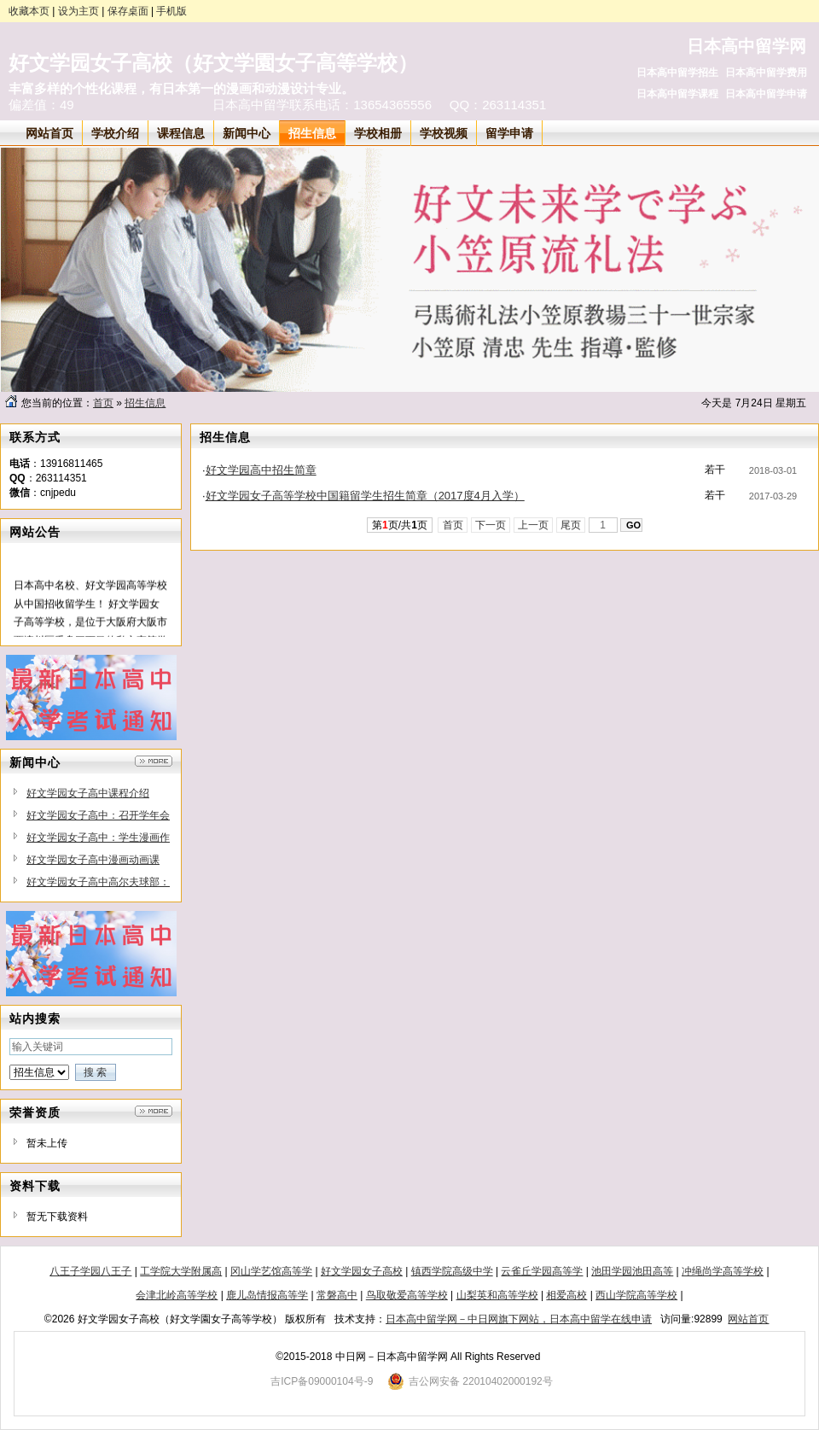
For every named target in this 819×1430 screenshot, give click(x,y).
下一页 (491, 525)
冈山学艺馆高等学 (271, 1271)
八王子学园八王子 (90, 1271)
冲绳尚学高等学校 (723, 1271)
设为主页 (78, 11)
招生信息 (145, 403)
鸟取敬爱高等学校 (407, 1295)
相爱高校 (566, 1295)
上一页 (533, 525)
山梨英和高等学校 (497, 1295)
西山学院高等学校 (636, 1295)
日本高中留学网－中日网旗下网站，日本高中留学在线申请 (519, 1319)
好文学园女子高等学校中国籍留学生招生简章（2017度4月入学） (365, 495)
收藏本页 (29, 11)
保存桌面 (127, 11)
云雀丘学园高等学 (542, 1271)
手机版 (171, 11)
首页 (103, 403)
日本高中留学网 (746, 46)
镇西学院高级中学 (452, 1271)
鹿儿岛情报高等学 (267, 1295)
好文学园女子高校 (362, 1271)
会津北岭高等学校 (177, 1295)
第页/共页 (399, 525)
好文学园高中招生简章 (261, 470)
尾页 (571, 525)
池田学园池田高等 (632, 1271)
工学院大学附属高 (181, 1271)
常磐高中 (337, 1295)
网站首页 (748, 1319)
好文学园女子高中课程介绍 (87, 793)
